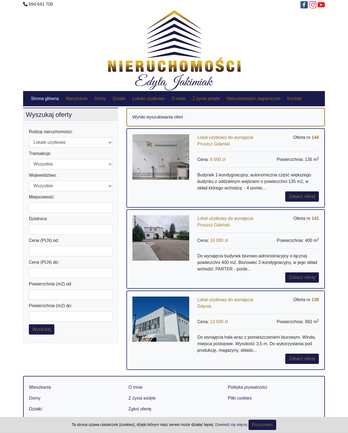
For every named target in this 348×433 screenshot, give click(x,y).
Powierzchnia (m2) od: (50, 284)
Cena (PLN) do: (44, 262)
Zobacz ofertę (302, 196)
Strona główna (45, 98)
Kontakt (294, 98)
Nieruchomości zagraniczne (253, 98)
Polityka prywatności (247, 387)
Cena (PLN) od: (44, 240)
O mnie (179, 98)
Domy (100, 98)
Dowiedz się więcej (231, 424)
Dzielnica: (38, 218)
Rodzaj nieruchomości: (51, 131)
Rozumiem (262, 424)
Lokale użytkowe (148, 98)
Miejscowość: (42, 197)
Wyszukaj (41, 329)
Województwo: (43, 175)
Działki (119, 98)
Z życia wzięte (206, 98)
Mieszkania (77, 98)
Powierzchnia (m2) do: (50, 305)
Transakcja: (40, 153)
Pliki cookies (240, 398)
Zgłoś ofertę (139, 409)
